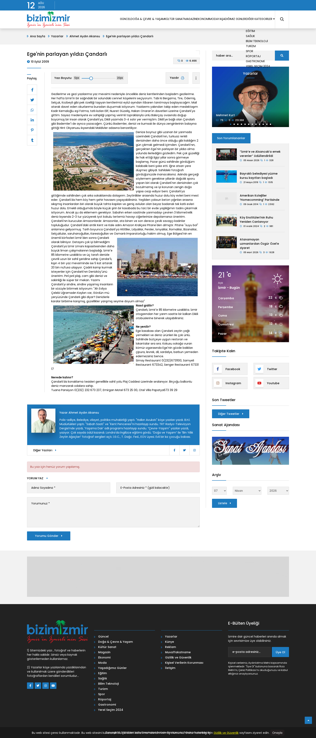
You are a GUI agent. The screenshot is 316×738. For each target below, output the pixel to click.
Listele (224, 503)
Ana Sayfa (37, 36)
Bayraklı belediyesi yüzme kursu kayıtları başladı (259, 176)
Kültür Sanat (107, 647)
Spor (101, 694)
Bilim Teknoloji (108, 684)
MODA (196, 20)
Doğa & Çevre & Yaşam (115, 642)
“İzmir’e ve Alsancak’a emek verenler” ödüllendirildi (260, 154)
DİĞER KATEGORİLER (255, 20)
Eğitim (102, 673)
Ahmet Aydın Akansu (85, 36)
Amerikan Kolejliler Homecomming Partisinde (259, 198)
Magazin (104, 652)
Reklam (170, 647)
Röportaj (104, 699)
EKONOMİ (180, 20)
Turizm (103, 689)
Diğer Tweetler (230, 414)
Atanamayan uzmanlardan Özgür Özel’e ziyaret (259, 243)
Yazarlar (57, 36)
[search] (282, 56)
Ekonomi (104, 657)
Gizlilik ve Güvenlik (178, 657)
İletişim (170, 668)
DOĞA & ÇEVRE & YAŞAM (109, 20)
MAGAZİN (163, 20)
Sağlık (102, 678)
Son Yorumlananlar (231, 138)
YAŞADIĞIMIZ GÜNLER (220, 20)
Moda (102, 663)
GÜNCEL (82, 20)
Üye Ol (280, 652)
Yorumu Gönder (48, 536)
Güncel (103, 636)
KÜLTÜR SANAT (141, 20)
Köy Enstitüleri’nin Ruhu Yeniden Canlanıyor (256, 219)
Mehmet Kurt (225, 115)
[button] (230, 124)
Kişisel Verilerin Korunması (184, 663)
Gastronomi (107, 705)
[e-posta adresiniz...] (249, 652)
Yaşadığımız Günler (112, 668)
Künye (169, 642)
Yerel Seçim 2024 (110, 710)
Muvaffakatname (178, 652)
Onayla (277, 733)
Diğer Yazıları (44, 450)
